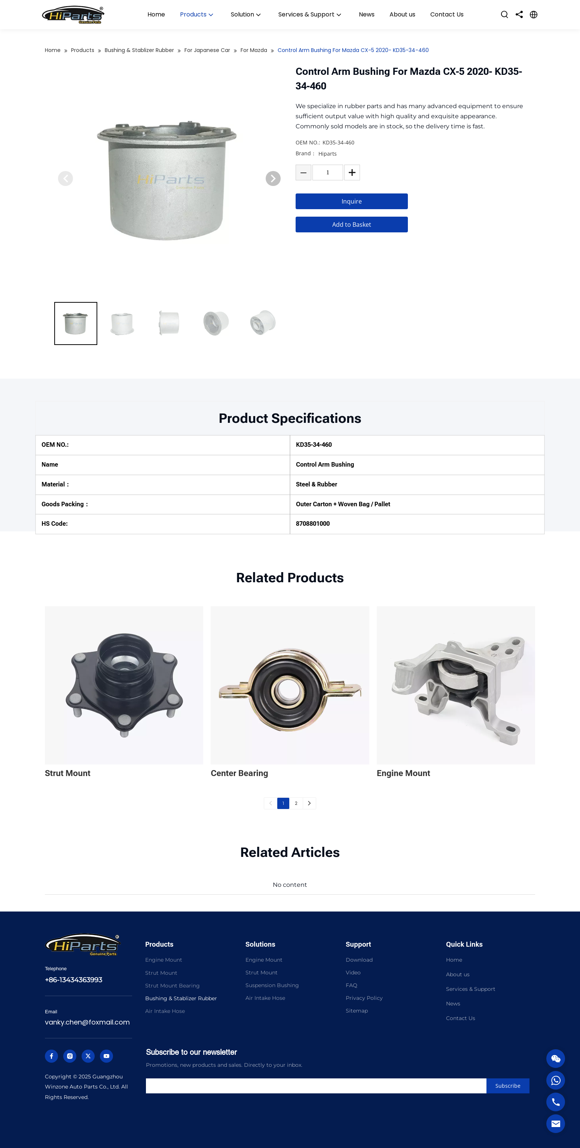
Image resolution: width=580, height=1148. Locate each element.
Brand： (306, 153)
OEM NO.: (308, 142)
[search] (318, 1085)
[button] (273, 178)
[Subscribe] (507, 1085)
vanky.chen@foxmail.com (87, 1022)
